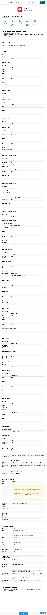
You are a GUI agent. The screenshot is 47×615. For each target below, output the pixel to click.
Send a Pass (8, 44)
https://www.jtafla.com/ (5, 590)
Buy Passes (23, 613)
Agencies (2, 4)
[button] (5, 2)
